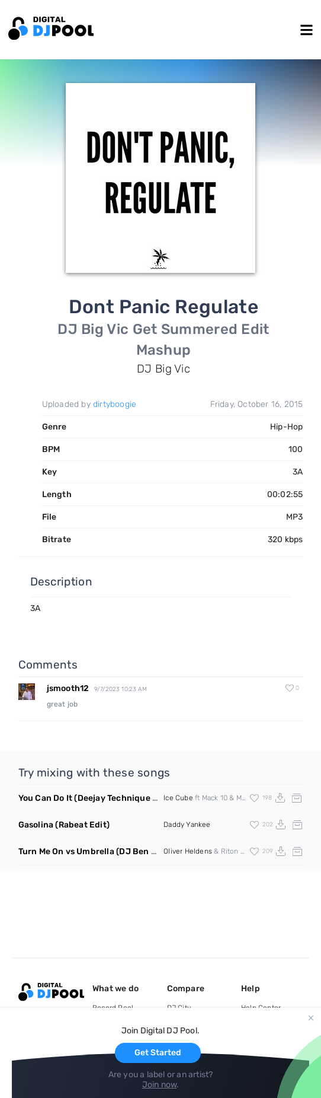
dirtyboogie (114, 404)
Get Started (157, 1053)
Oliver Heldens (187, 851)
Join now (159, 1085)
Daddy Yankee (186, 824)
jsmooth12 (68, 688)
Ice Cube (178, 798)
